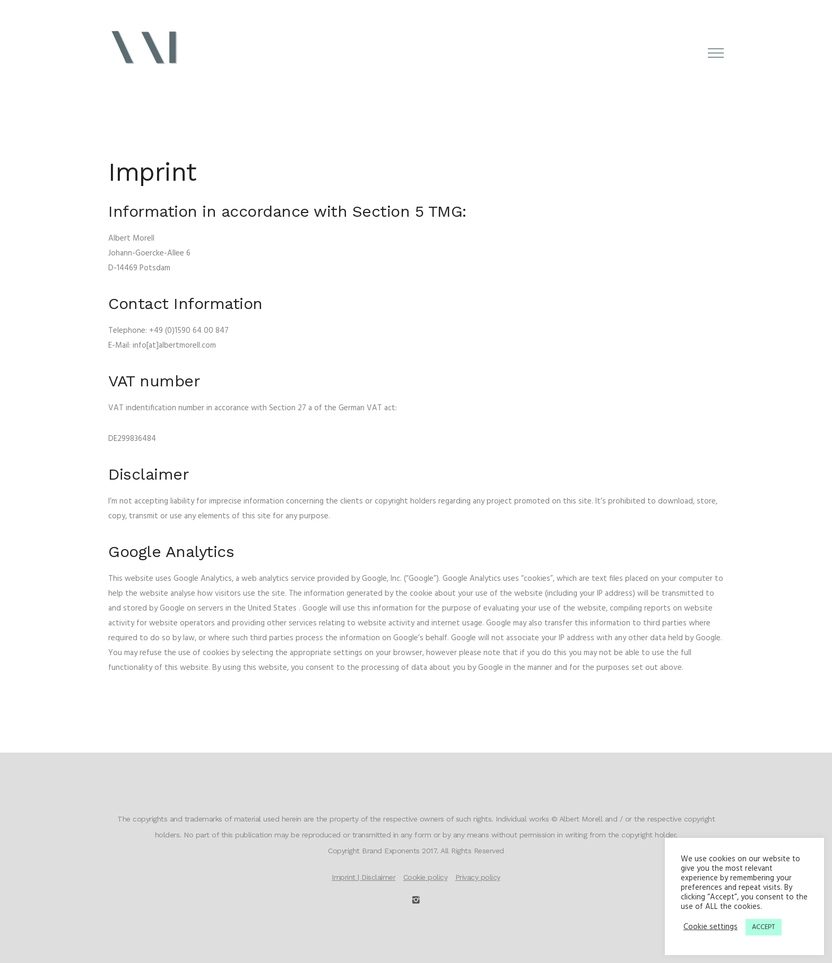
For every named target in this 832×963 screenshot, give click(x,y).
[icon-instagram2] (416, 900)
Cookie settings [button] (710, 927)
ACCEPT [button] (763, 927)
